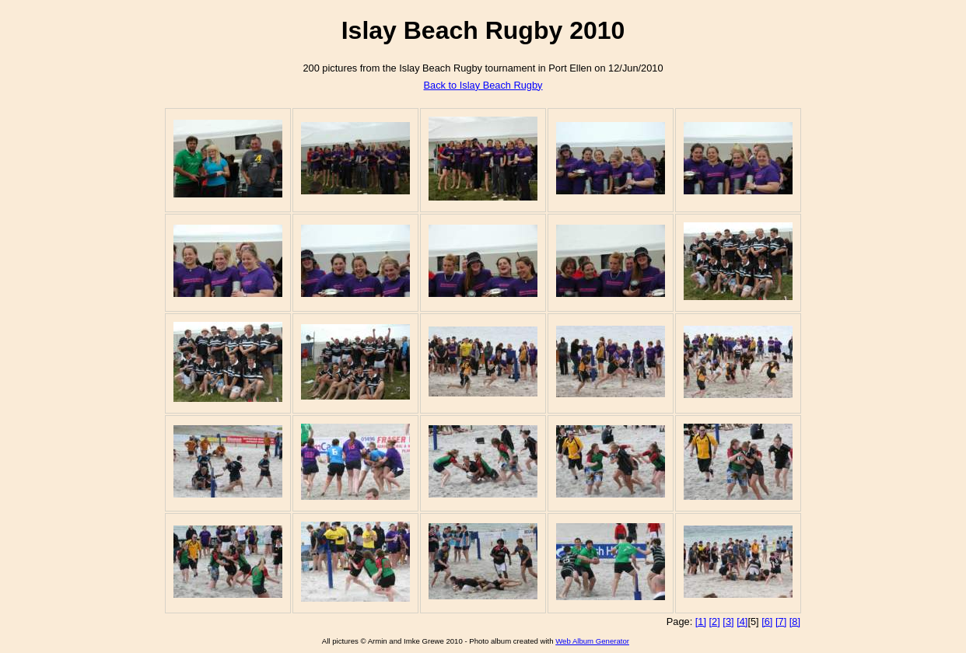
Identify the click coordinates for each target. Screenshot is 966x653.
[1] (700, 621)
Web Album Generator (592, 641)
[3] (728, 621)
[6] (766, 621)
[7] (780, 621)
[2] (714, 621)
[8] (794, 621)
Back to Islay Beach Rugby (483, 85)
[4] (742, 621)
